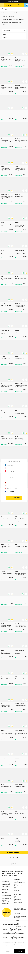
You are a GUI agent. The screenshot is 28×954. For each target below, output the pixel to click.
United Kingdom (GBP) (11, 488)
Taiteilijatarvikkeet (18, 881)
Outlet (15, 888)
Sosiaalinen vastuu (6, 895)
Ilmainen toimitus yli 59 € (14, 1)
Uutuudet (16, 890)
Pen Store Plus (5, 889)
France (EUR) (9, 480)
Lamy (15, 897)
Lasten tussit (19, 12)
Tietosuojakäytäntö (6, 901)
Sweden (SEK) (9, 465)
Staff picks (16, 892)
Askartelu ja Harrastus (19, 882)
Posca (15, 900)
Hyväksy (20, 951)
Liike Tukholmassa (6, 886)
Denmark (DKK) (9, 471)
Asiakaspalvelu (5, 881)
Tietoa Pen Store (6, 884)
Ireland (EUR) (9, 477)
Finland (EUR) (9, 474)
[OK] (14, 9)
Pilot (15, 896)
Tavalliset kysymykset (7, 883)
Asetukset (8, 951)
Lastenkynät (12, 12)
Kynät (15, 884)
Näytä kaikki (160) (18, 904)
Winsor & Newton (18, 902)
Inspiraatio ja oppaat (6, 890)
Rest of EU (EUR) (9, 491)
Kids (6, 12)
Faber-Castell (17, 899)
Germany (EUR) (9, 482)
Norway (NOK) (9, 468)
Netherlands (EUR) (10, 485)
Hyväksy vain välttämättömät (17, 945)
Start (2, 12)
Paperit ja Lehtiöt (18, 885)
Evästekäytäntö (5, 903)
